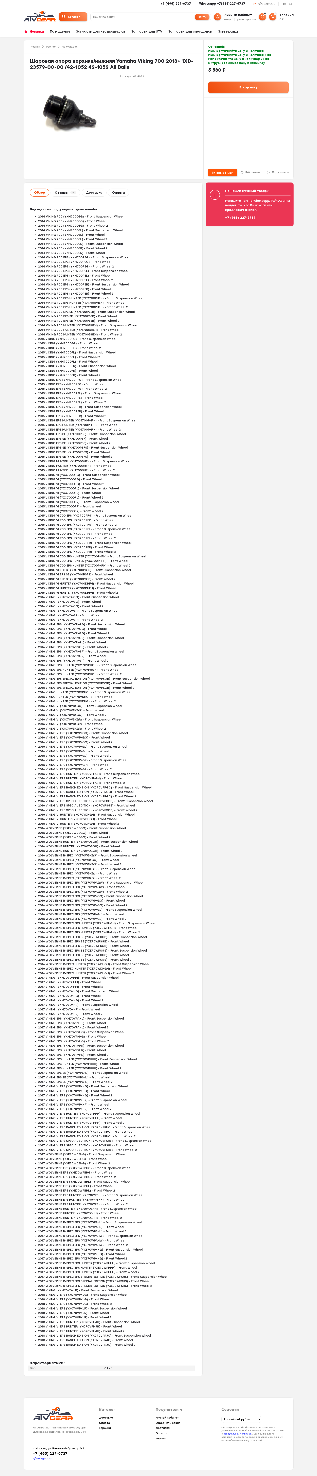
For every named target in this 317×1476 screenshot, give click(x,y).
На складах (69, 46)
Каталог (71, 16)
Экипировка (228, 31)
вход (227, 19)
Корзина (105, 1427)
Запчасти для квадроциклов (100, 31)
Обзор (39, 192)
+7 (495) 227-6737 (176, 3)
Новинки (37, 31)
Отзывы (65, 192)
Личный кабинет (167, 1417)
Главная (35, 46)
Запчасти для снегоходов (190, 31)
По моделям (60, 31)
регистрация (246, 19)
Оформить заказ (168, 1422)
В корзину (248, 87)
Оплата (118, 192)
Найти (202, 16)
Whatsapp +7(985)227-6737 (222, 3)
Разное (51, 46)
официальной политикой (237, 1433)
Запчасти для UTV (146, 31)
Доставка (94, 192)
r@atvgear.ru (266, 3)
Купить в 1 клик (222, 172)
